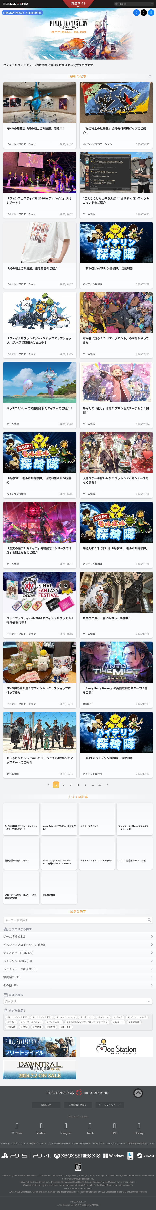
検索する (149, 920)
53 (100, 784)
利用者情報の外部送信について (140, 1143)
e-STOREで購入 (78, 1105)
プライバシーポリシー (58, 1143)
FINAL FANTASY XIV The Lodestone (22, 12)
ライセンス (97, 1143)
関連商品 (46, 1105)
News (19, 1133)
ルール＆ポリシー (114, 1143)
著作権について (36, 1143)
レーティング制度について (13, 1143)
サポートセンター (80, 1143)
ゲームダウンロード (110, 1105)
